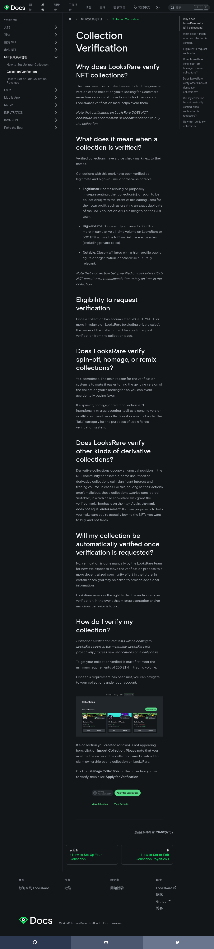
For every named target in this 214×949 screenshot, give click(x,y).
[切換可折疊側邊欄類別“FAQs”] (56, 90)
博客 (89, 7)
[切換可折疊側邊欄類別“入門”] (56, 27)
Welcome (10, 20)
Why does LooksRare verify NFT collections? (193, 23)
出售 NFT (10, 50)
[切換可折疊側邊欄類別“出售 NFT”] (56, 49)
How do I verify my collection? (194, 124)
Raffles (8, 105)
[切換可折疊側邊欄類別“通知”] (56, 34)
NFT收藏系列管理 (15, 57)
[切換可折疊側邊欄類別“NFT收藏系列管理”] (56, 57)
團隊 (103, 7)
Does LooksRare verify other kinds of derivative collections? (195, 85)
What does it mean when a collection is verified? (195, 38)
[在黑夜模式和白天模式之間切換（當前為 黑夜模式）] (157, 7)
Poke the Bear (13, 128)
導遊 (42, 7)
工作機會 (73, 7)
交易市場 (119, 7)
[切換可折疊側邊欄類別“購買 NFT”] (56, 42)
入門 (7, 27)
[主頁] (70, 19)
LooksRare (166, 888)
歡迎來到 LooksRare (34, 888)
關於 (30, 7)
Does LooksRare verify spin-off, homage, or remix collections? (193, 66)
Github (163, 901)
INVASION (11, 120)
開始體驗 (117, 888)
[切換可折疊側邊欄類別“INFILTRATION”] (56, 112)
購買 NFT (10, 42)
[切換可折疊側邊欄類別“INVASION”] (56, 120)
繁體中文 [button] (141, 7)
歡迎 (68, 888)
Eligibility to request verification (195, 51)
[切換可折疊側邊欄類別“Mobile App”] (56, 97)
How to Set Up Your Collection (27, 65)
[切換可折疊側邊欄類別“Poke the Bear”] (56, 127)
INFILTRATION (13, 112)
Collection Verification (22, 72)
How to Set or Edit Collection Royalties (27, 81)
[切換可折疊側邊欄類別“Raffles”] (56, 105)
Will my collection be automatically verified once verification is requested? (193, 106)
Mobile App (12, 97)
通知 (7, 35)
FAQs (7, 90)
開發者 (57, 7)
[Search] (189, 7)
